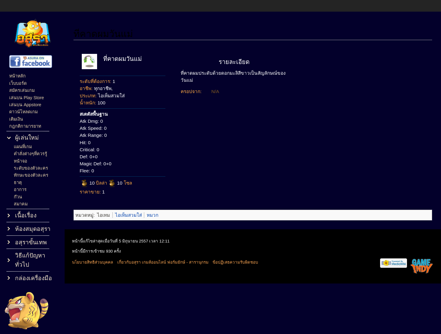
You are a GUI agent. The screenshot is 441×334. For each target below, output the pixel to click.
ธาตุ (18, 182)
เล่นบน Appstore (25, 104)
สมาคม (21, 203)
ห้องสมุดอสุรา (33, 229)
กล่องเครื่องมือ (33, 278)
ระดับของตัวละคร (31, 168)
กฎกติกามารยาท (25, 126)
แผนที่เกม (23, 146)
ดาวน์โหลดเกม (23, 111)
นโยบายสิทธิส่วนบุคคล (92, 262)
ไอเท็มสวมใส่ (128, 215)
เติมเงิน (16, 119)
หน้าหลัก (17, 75)
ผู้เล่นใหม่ (27, 137)
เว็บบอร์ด (18, 83)
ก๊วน (18, 196)
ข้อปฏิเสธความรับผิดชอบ (235, 262)
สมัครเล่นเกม (22, 90)
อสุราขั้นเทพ (31, 242)
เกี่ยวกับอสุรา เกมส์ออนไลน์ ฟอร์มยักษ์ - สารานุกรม (163, 262)
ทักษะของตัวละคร (31, 175)
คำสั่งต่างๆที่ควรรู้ (30, 153)
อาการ (20, 189)
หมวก (152, 215)
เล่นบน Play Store (26, 97)
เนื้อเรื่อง (25, 215)
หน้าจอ (20, 161)
